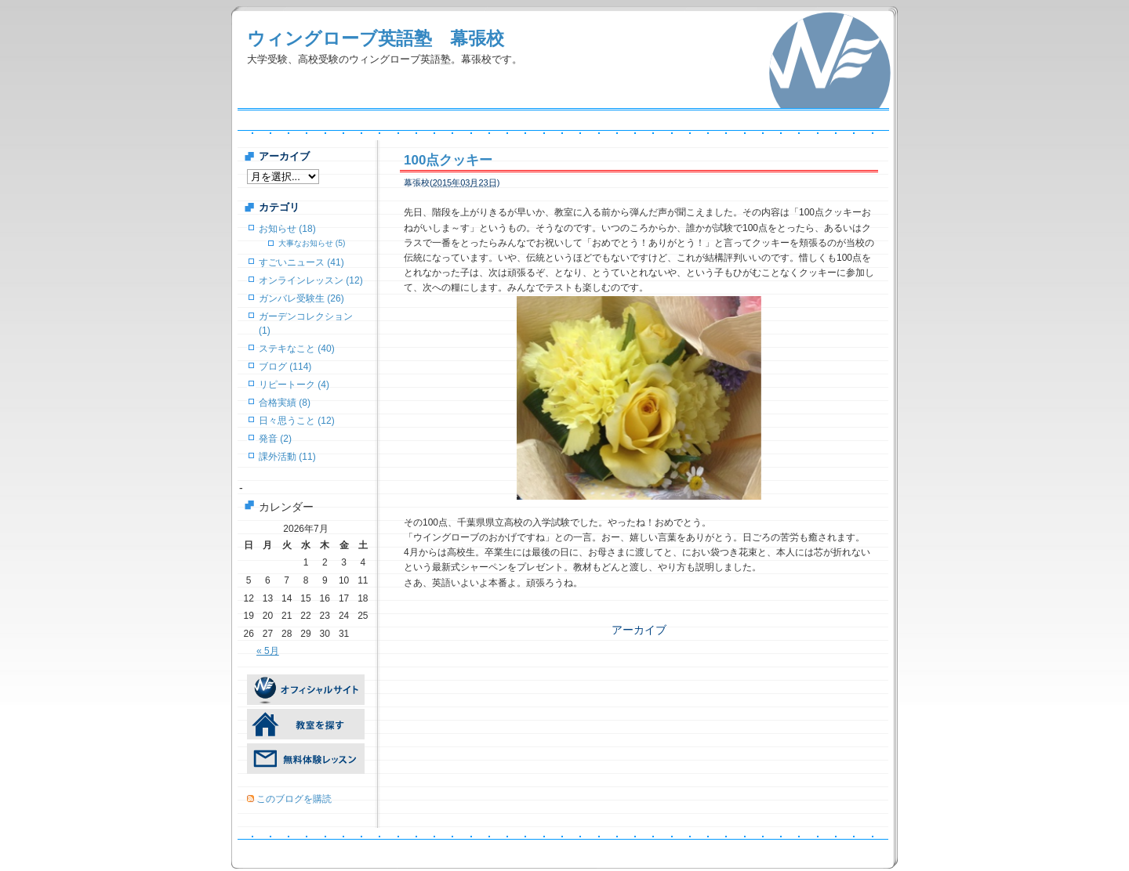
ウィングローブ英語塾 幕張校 (375, 38)
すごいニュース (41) (301, 262)
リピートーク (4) (294, 384)
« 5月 (267, 650)
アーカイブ (639, 622)
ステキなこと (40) (297, 348)
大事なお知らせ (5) (311, 243)
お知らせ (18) (287, 228)
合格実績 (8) (284, 402)
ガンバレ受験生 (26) (301, 298)
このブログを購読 (294, 798)
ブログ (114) (285, 366)
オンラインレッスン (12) (311, 280)
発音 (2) (275, 438)
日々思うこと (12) (297, 420)
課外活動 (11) (287, 456)
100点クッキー (448, 160)
